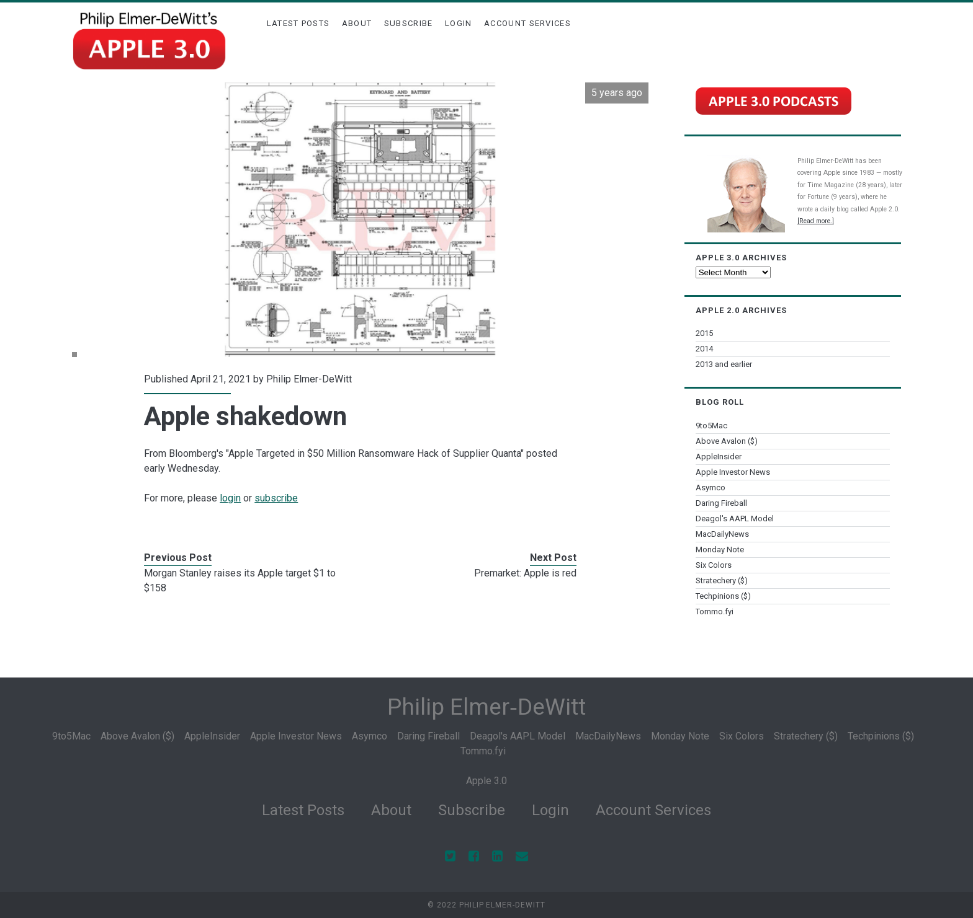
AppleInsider (719, 456)
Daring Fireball (721, 503)
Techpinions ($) (723, 596)
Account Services (527, 23)
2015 (704, 333)
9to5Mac (711, 425)
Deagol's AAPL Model (735, 518)
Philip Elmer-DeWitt (309, 379)
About (357, 23)
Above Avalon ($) (727, 441)
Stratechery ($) (722, 580)
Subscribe (408, 23)
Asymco (710, 487)
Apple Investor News (733, 472)
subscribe (276, 498)
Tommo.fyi (714, 611)
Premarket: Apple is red (525, 573)
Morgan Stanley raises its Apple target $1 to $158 (240, 580)
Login (458, 23)
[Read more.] (815, 221)
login (230, 498)
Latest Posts (298, 23)
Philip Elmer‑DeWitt (486, 707)
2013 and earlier (724, 364)
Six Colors (714, 565)
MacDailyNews (722, 534)
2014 (704, 348)
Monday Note (720, 549)
